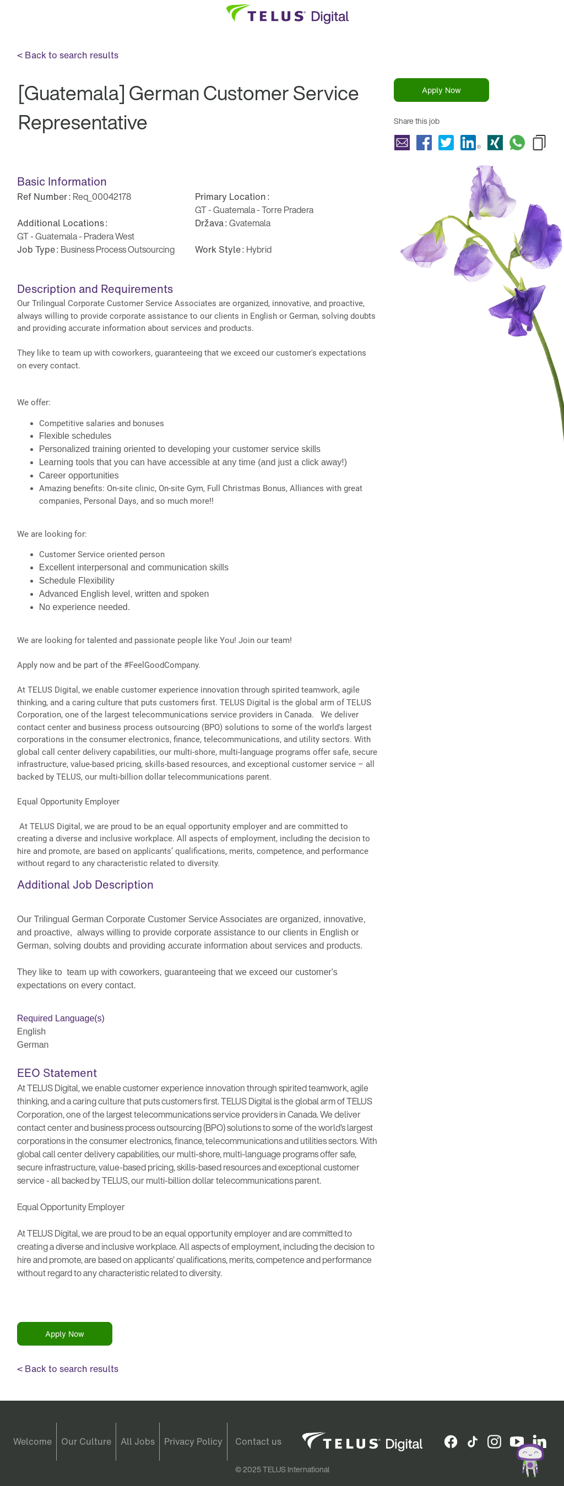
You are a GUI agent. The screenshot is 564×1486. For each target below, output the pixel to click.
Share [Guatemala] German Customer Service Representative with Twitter (446, 142)
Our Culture (86, 1441)
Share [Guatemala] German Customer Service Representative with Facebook (424, 142)
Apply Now (441, 90)
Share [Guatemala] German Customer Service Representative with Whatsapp (517, 142)
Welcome (32, 1441)
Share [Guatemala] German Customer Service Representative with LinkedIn (470, 142)
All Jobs (138, 1441)
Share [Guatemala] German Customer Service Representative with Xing (495, 142)
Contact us (258, 1441)
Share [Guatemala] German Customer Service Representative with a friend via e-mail (402, 142)
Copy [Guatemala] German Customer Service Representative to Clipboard (539, 142)
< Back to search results (67, 55)
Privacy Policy (193, 1441)
